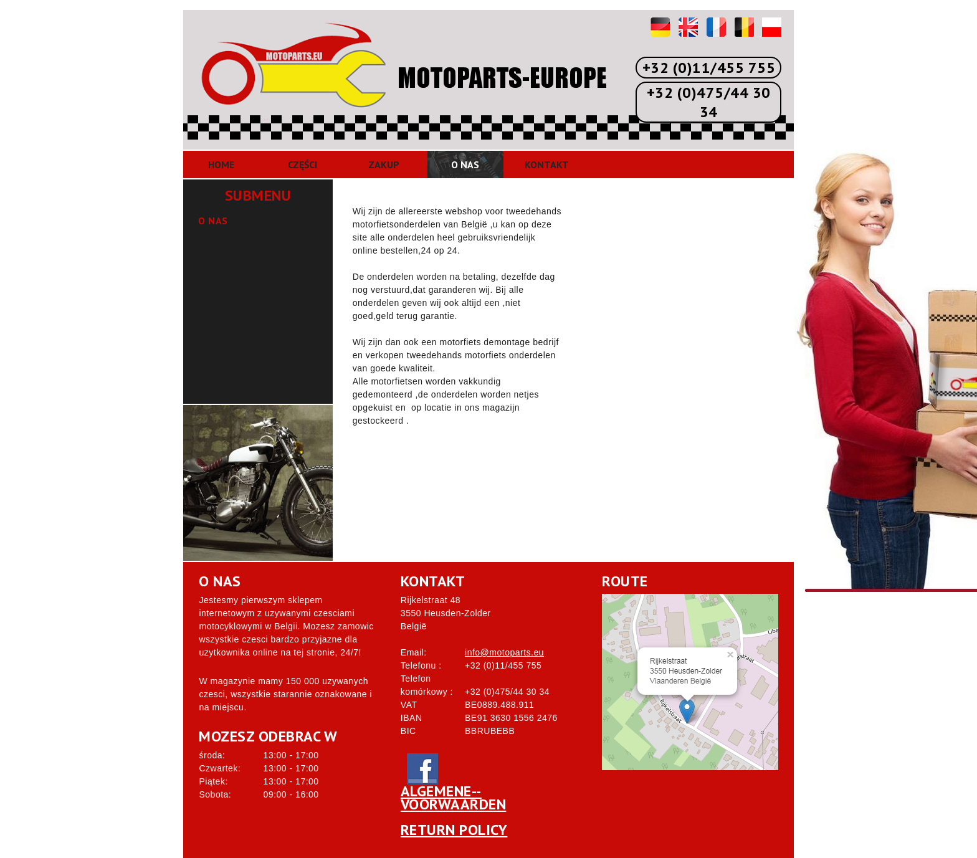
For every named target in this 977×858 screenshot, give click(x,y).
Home (221, 164)
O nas (465, 164)
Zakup (383, 164)
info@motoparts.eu (504, 652)
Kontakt (547, 164)
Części (302, 164)
